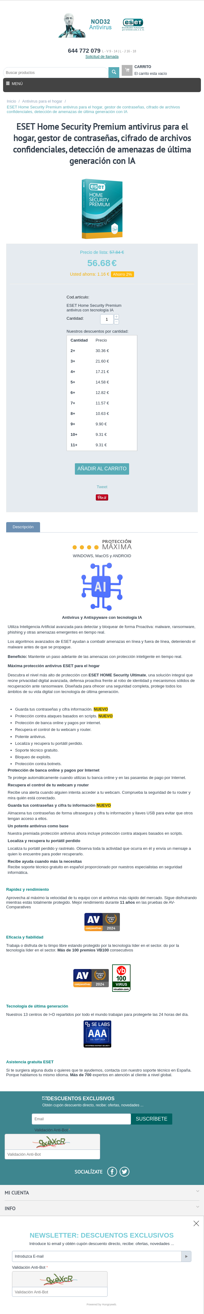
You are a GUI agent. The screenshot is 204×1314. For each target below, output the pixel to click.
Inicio (11, 101)
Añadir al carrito (101, 468)
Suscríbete (151, 1118)
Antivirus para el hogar (42, 101)
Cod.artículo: (78, 297)
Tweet (102, 487)
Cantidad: (75, 318)
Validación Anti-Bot (51, 1130)
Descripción (23, 527)
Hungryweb (109, 1304)
